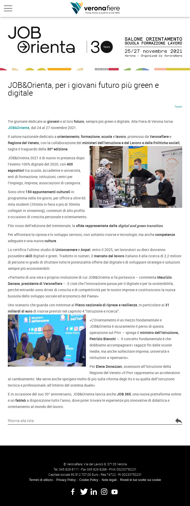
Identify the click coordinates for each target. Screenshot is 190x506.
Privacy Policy (66, 480)
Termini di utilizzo (41, 480)
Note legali (109, 480)
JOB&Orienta (18, 127)
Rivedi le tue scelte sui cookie (140, 480)
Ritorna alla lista (95, 421)
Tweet (178, 106)
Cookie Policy (88, 480)
